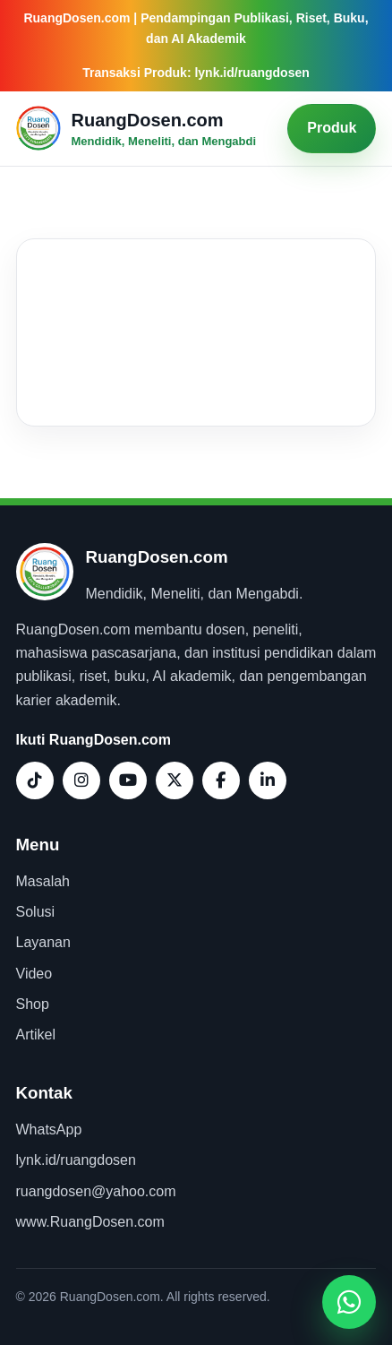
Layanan (43, 942)
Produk (331, 127)
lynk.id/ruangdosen (76, 1160)
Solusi (35, 911)
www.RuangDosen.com (90, 1221)
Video (34, 973)
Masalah (43, 881)
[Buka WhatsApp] (349, 1302)
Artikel (35, 1034)
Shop (32, 1004)
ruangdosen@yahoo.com (96, 1191)
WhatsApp (49, 1129)
